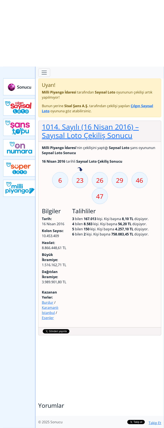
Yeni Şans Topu (19, 127)
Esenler (48, 318)
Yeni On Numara (19, 147)
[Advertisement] (82, 33)
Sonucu (19, 86)
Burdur (47, 302)
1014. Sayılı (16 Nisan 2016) (90, 131)
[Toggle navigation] (44, 72)
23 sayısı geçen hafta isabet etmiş (80, 169)
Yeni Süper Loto (19, 168)
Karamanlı (50, 307)
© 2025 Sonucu (50, 422)
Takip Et (155, 423)
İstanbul (48, 312)
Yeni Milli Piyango (19, 188)
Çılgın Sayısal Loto (19, 107)
